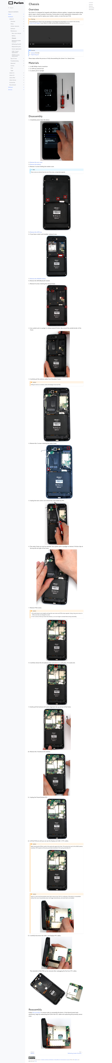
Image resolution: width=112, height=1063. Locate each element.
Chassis (14, 38)
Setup (12, 24)
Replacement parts (16, 46)
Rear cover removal (16, 33)
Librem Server (12, 80)
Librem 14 (11, 75)
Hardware (10, 16)
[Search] (16, 7)
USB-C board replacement (15, 52)
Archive (12, 65)
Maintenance (14, 31)
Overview (13, 21)
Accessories (12, 82)
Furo (36, 1061)
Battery (13, 36)
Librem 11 (11, 73)
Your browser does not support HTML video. (50, 37)
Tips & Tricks (14, 58)
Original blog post (35, 54)
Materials (91, 6)
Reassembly (91, 9)
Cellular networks (15, 26)
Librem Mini (12, 77)
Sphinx (76, 1059)
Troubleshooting (14, 61)
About (9, 14)
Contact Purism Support (34, 23)
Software (13, 28)
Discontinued (12, 85)
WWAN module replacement (15, 55)
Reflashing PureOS (16, 44)
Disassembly (91, 7)
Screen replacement (16, 49)
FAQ (12, 68)
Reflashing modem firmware (16, 41)
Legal (12, 70)
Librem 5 (11, 19)
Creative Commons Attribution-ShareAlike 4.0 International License (55, 1059)
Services (10, 89)
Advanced (13, 63)
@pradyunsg (31, 1061)
